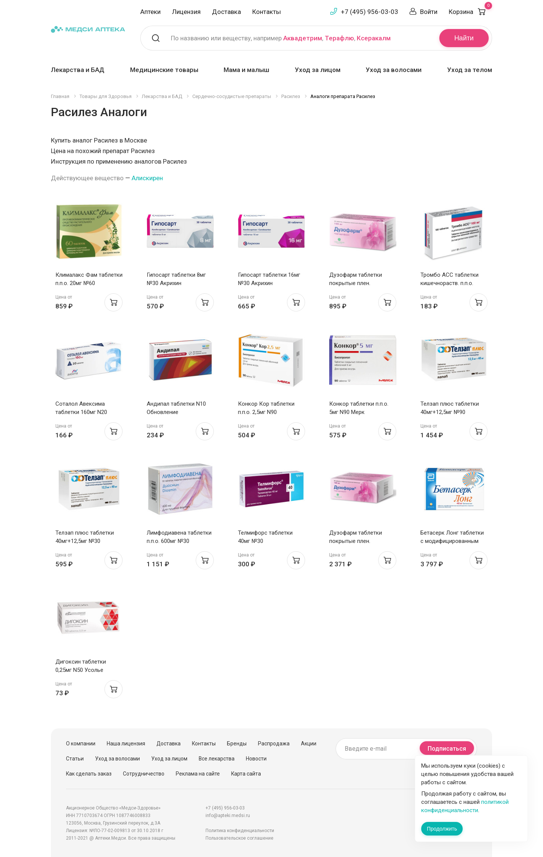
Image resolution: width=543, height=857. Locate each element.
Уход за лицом (318, 70)
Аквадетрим (302, 38)
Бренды (237, 743)
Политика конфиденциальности (240, 830)
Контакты (266, 11)
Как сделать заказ (89, 774)
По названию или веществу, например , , (281, 38)
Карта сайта (246, 774)
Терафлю (339, 38)
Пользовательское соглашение (239, 838)
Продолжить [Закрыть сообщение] (442, 829)
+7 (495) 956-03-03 (369, 11)
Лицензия (186, 11)
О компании (80, 743)
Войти (428, 11)
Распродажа (274, 743)
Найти (464, 38)
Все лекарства (217, 759)
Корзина (470, 11)
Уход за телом (469, 70)
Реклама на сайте (198, 774)
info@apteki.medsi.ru (228, 815)
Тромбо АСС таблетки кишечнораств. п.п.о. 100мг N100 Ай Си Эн (449, 283)
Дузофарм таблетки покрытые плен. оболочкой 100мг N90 (357, 541)
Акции (308, 743)
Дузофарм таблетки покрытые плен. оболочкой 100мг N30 (357, 283)
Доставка (226, 11)
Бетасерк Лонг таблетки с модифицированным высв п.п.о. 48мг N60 (452, 541)
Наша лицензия (126, 743)
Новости (256, 759)
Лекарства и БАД (77, 70)
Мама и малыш (246, 70)
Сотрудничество (143, 774)
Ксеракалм (374, 38)
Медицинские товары (164, 70)
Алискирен (147, 178)
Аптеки (150, 11)
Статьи (75, 759)
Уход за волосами (394, 70)
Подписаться (447, 748)
